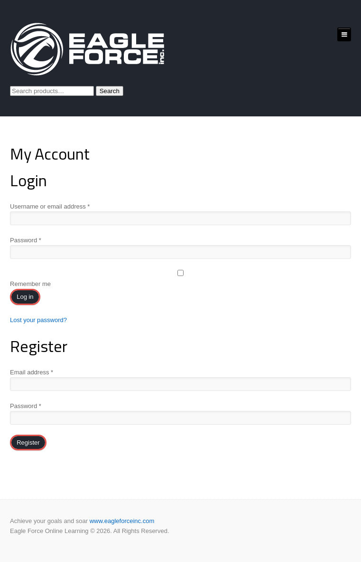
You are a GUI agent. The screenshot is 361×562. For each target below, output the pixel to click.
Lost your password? (38, 320)
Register (28, 442)
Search (110, 91)
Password (25, 240)
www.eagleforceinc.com (122, 520)
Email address (31, 372)
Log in (25, 296)
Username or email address (50, 206)
